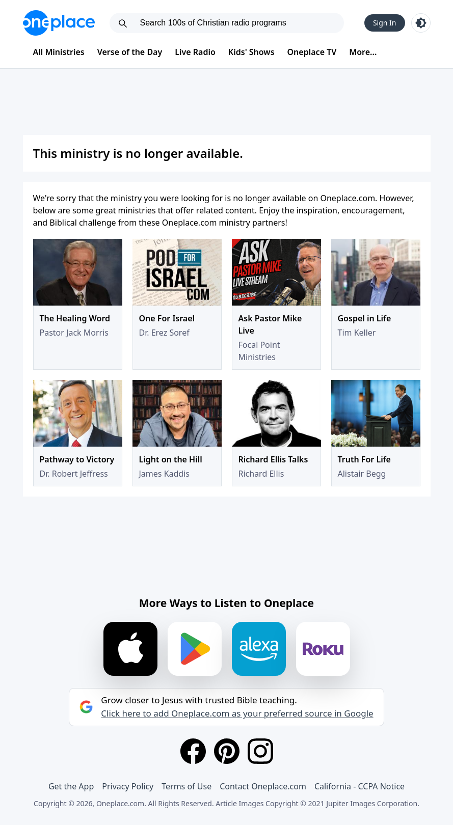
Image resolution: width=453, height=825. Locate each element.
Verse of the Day (130, 52)
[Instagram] (260, 751)
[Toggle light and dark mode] (421, 23)
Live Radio (195, 52)
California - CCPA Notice (359, 786)
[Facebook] (193, 751)
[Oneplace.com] (59, 23)
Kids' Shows (251, 52)
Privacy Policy (127, 786)
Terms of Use (186, 786)
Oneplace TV (312, 52)
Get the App (71, 786)
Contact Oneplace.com (263, 786)
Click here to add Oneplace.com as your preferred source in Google (237, 713)
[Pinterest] (226, 751)
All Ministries (59, 52)
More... (363, 52)
